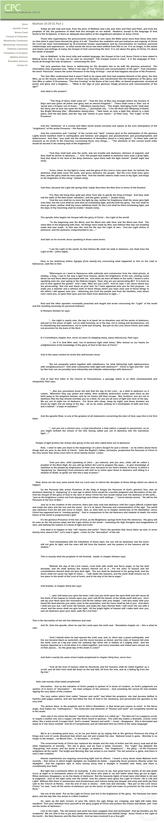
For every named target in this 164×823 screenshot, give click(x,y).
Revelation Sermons (18, 61)
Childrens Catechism (17, 49)
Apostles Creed (20, 28)
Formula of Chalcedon (17, 36)
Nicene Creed (21, 32)
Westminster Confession (16, 41)
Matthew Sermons (19, 57)
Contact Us (22, 65)
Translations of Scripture (16, 53)
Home (25, 24)
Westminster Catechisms (15, 45)
